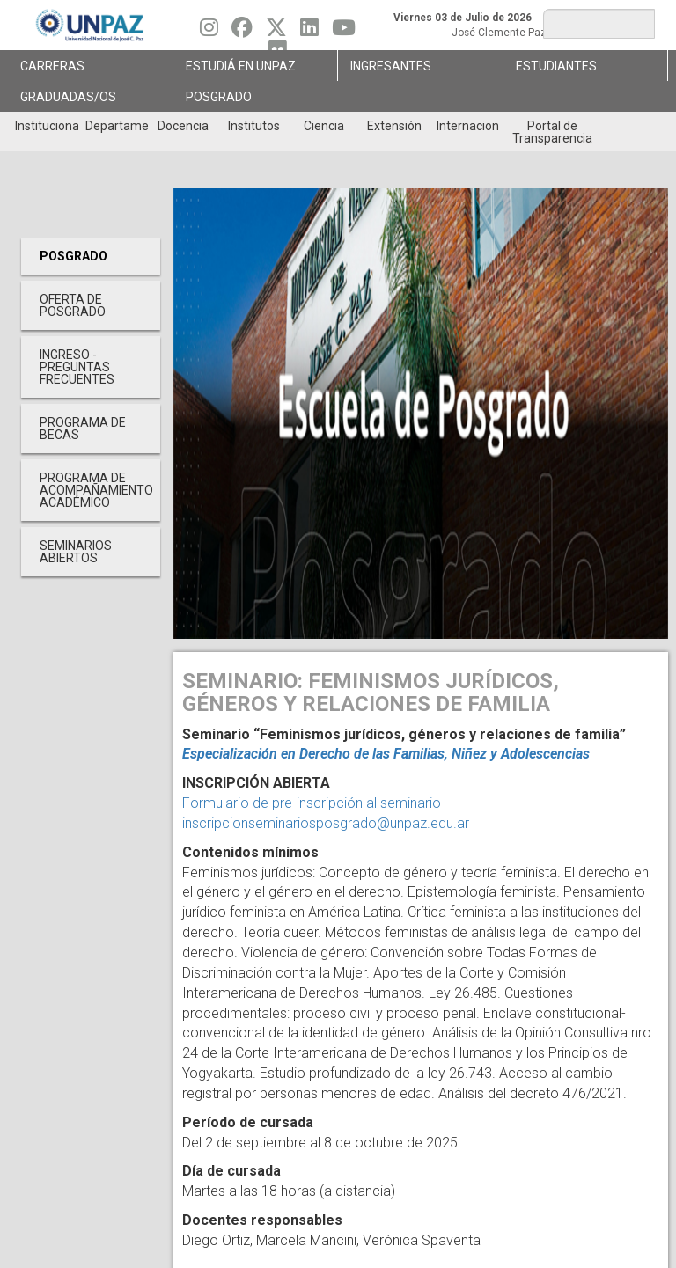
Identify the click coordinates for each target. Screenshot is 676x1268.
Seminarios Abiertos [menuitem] (76, 552)
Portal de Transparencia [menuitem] (552, 132)
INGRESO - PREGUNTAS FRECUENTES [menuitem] (77, 367)
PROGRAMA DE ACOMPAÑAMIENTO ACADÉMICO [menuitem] (96, 490)
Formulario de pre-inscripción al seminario (311, 803)
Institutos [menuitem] (254, 126)
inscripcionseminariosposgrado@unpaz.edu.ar (325, 823)
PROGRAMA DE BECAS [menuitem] (83, 428)
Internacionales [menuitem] (468, 126)
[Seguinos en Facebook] (242, 32)
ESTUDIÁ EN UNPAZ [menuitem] (241, 66)
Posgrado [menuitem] (219, 97)
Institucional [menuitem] (46, 126)
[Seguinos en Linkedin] (309, 32)
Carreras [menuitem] (52, 66)
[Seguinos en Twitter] (276, 32)
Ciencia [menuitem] (324, 126)
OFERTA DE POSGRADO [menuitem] (73, 305)
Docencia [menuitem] (183, 126)
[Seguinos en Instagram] (209, 32)
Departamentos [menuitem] (116, 126)
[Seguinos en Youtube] (344, 32)
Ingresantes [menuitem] (390, 66)
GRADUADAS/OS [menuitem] (68, 97)
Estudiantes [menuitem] (556, 66)
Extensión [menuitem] (394, 126)
